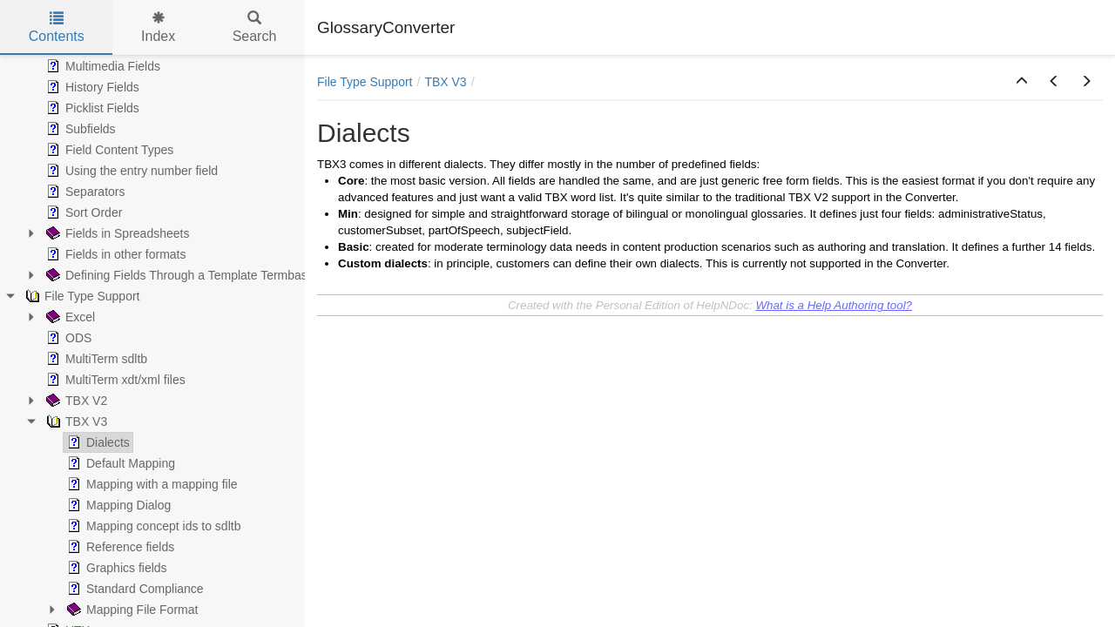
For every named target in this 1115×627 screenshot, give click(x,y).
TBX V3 (445, 82)
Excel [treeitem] (69, 317)
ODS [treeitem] (67, 337)
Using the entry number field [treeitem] (130, 170)
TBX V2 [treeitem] (75, 400)
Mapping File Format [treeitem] (131, 609)
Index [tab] (158, 27)
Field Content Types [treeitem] (108, 149)
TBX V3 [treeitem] (75, 421)
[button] (1021, 82)
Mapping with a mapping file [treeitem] (151, 484)
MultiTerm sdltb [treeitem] (95, 358)
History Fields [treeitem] (91, 87)
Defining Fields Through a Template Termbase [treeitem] (178, 275)
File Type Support (364, 82)
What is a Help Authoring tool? (833, 305)
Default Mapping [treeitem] (119, 463)
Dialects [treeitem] (97, 442)
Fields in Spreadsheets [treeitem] (116, 233)
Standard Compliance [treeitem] (134, 588)
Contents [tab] (56, 27)
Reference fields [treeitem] (119, 546)
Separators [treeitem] (84, 191)
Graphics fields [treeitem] (115, 567)
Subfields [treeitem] (79, 128)
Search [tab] (255, 27)
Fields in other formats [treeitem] (114, 254)
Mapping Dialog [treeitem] (117, 505)
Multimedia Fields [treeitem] (101, 66)
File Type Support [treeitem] (80, 296)
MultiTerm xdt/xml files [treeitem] (114, 379)
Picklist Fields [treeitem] (91, 108)
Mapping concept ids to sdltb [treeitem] (152, 526)
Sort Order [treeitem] (82, 212)
